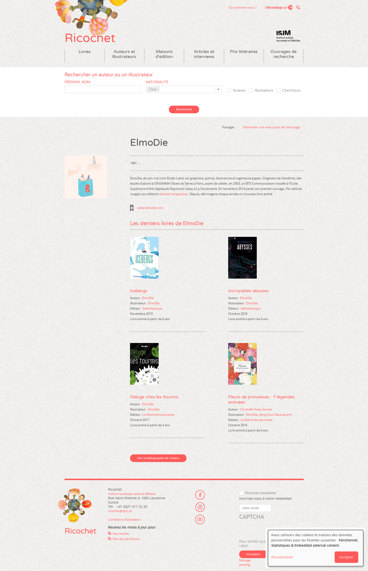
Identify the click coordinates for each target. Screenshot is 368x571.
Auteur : (136, 305)
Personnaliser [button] (282, 557)
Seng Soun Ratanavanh (275, 422)
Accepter (346, 557)
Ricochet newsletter (260, 500)
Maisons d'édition (164, 61)
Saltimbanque (152, 315)
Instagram (200, 512)
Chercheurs (291, 98)
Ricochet (95, 42)
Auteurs (239, 98)
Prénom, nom (77, 89)
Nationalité (157, 89)
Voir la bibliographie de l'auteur (158, 465)
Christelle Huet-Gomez (256, 416)
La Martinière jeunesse (158, 422)
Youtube (200, 525)
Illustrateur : (139, 310)
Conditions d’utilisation (126, 526)
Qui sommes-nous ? (211, 7)
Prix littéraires (244, 58)
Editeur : (136, 315)
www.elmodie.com (150, 215)
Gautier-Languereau (174, 201)
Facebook (200, 499)
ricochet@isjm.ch (122, 518)
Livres (85, 58)
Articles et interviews (204, 61)
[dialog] (315, 548)
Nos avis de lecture (128, 546)
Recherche (298, 7)
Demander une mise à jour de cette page (271, 134)
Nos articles (122, 540)
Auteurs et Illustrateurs (124, 61)
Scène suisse (242, 7)
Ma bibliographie (277, 7)
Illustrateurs (264, 98)
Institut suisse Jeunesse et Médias (288, 43)
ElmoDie (148, 305)
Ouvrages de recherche (284, 61)
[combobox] (184, 96)
